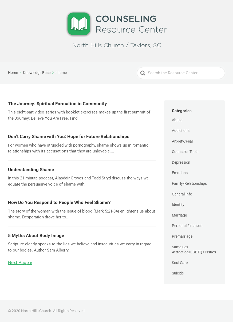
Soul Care (180, 263)
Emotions (180, 173)
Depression (181, 162)
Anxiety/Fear (182, 141)
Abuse (177, 120)
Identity (178, 204)
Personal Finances (187, 225)
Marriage (179, 215)
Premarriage (182, 236)
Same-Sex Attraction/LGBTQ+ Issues (194, 249)
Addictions (180, 130)
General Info (182, 194)
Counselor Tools (185, 152)
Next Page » (20, 262)
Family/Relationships (189, 183)
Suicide (178, 273)
